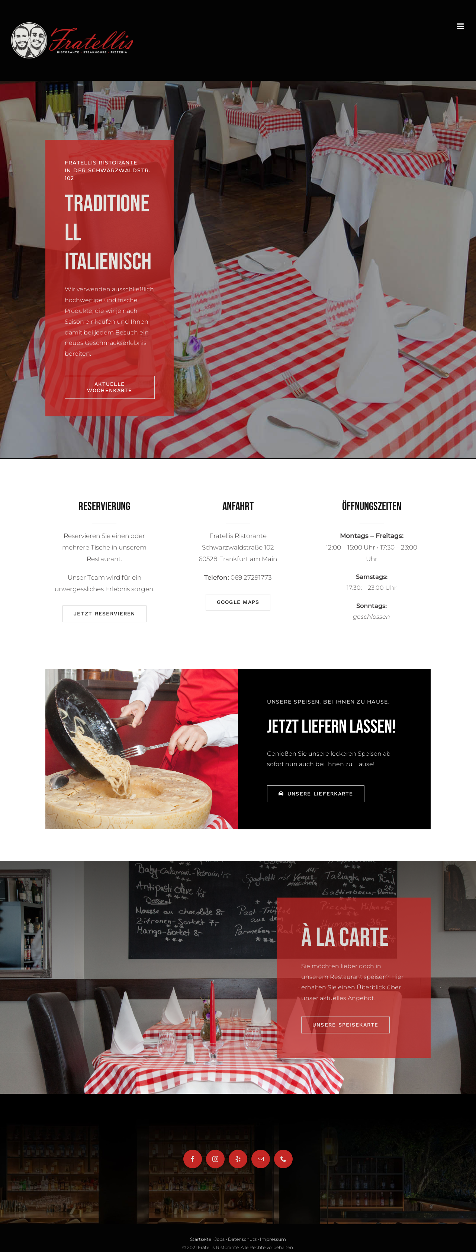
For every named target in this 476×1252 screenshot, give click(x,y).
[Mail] (260, 1159)
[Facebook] (192, 1159)
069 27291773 (251, 581)
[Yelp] (238, 1159)
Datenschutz (242, 1239)
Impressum (273, 1239)
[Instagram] (215, 1159)
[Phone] (283, 1159)
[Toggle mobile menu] (461, 26)
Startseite (200, 1239)
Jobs (220, 1239)
